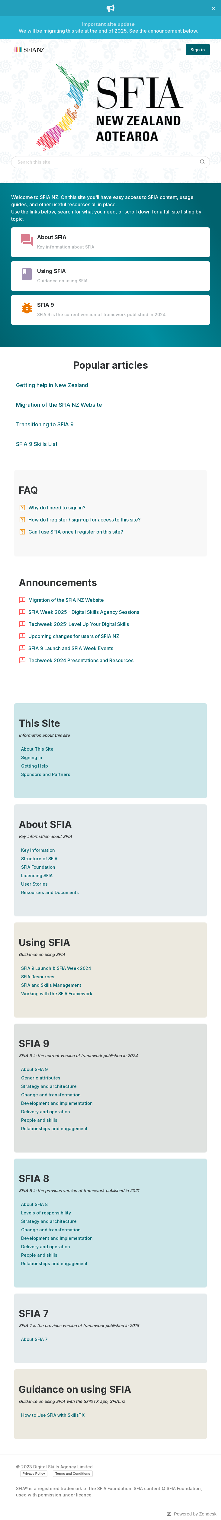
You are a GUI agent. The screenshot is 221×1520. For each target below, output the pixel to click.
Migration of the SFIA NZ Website (66, 600)
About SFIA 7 (34, 1339)
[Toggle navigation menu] (179, 49)
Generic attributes (40, 1077)
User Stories (34, 884)
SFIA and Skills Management (51, 985)
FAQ (28, 490)
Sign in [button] (198, 49)
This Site (39, 723)
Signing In (31, 757)
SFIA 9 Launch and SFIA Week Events (70, 648)
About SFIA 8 (34, 1204)
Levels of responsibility (46, 1212)
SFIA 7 (34, 1314)
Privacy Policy (34, 1473)
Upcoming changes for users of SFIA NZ (73, 636)
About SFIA (45, 824)
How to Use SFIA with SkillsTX (53, 1415)
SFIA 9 (34, 1044)
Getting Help (34, 765)
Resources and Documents (50, 892)
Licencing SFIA (37, 875)
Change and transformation (51, 1094)
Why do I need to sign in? (56, 508)
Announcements (58, 582)
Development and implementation (57, 1103)
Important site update (108, 24)
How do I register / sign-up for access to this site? (84, 520)
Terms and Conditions (72, 1473)
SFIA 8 (34, 1179)
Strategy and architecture (49, 1086)
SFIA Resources (37, 976)
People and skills (39, 1120)
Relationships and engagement (54, 1128)
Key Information (38, 850)
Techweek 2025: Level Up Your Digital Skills (78, 624)
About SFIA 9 (34, 1069)
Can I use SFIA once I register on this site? (75, 532)
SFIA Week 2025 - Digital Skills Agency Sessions (83, 612)
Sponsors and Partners (45, 774)
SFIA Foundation (38, 867)
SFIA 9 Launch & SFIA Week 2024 (56, 968)
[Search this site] (110, 162)
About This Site (37, 749)
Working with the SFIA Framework (56, 993)
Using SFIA (44, 942)
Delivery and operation (45, 1111)
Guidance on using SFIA (75, 1389)
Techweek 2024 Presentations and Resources (80, 660)
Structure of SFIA (39, 858)
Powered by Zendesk (195, 1513)
